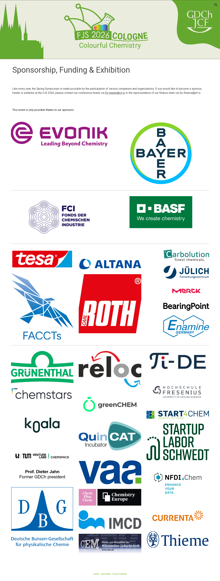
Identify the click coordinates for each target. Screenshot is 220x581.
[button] (216, 5)
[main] (110, 70)
